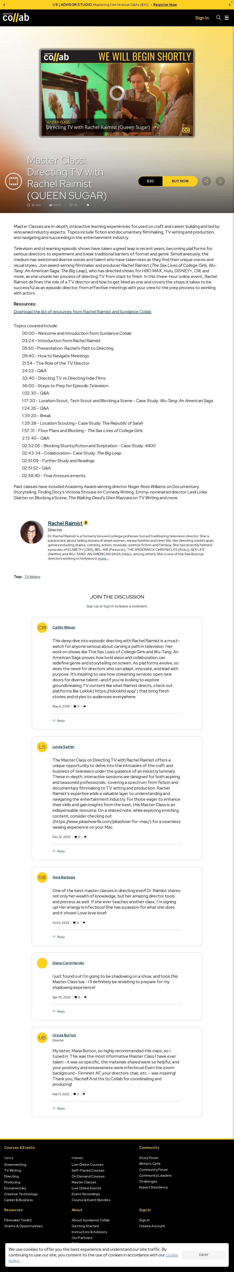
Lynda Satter (64, 747)
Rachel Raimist (68, 523)
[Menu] (227, 17)
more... (103, 558)
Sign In (109, 606)
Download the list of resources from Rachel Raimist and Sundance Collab (82, 311)
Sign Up (93, 606)
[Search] (218, 17)
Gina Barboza (64, 877)
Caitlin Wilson (64, 627)
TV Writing (32, 577)
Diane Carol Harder (69, 963)
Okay (203, 1255)
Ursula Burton (64, 1035)
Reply (61, 721)
